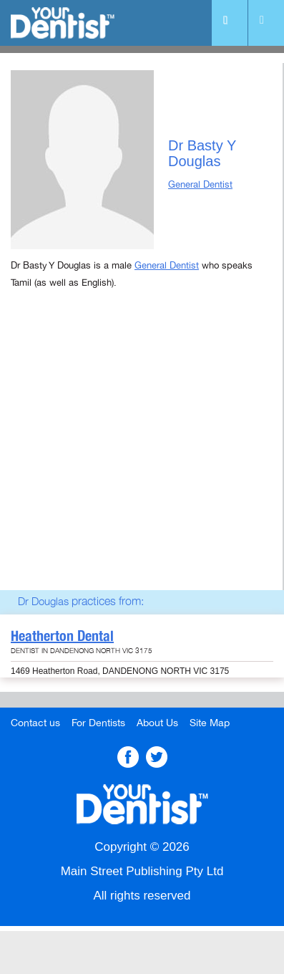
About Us (157, 723)
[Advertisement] (142, 458)
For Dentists (98, 723)
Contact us (35, 723)
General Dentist (200, 185)
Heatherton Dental (62, 636)
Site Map (210, 723)
